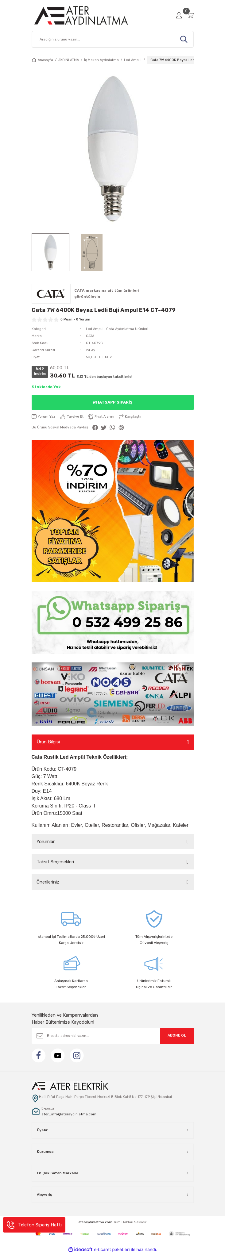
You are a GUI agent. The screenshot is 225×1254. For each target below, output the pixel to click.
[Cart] (190, 15)
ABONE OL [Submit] (177, 1035)
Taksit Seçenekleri (55, 862)
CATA (90, 336)
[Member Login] (179, 15)
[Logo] (88, 15)
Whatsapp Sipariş (112, 402)
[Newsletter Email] (113, 1036)
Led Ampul (94, 329)
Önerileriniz (48, 882)
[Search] (113, 39)
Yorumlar (46, 841)
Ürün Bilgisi (48, 742)
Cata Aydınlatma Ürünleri (127, 329)
